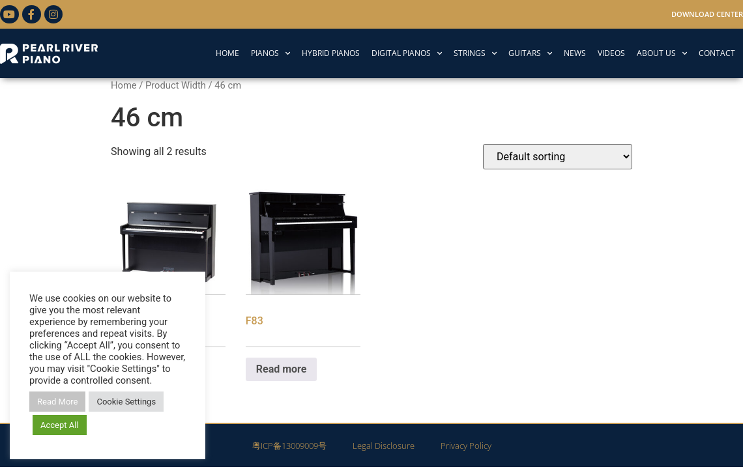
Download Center (707, 14)
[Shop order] (557, 156)
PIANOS (270, 53)
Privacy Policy (466, 445)
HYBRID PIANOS (331, 53)
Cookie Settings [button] (126, 401)
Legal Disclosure (384, 445)
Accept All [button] (59, 425)
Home (124, 85)
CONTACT (717, 53)
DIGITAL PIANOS (407, 53)
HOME (227, 53)
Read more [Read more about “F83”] (281, 369)
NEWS (575, 53)
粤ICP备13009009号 (289, 445)
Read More (57, 401)
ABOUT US (662, 53)
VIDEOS (611, 53)
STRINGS (475, 53)
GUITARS (530, 53)
